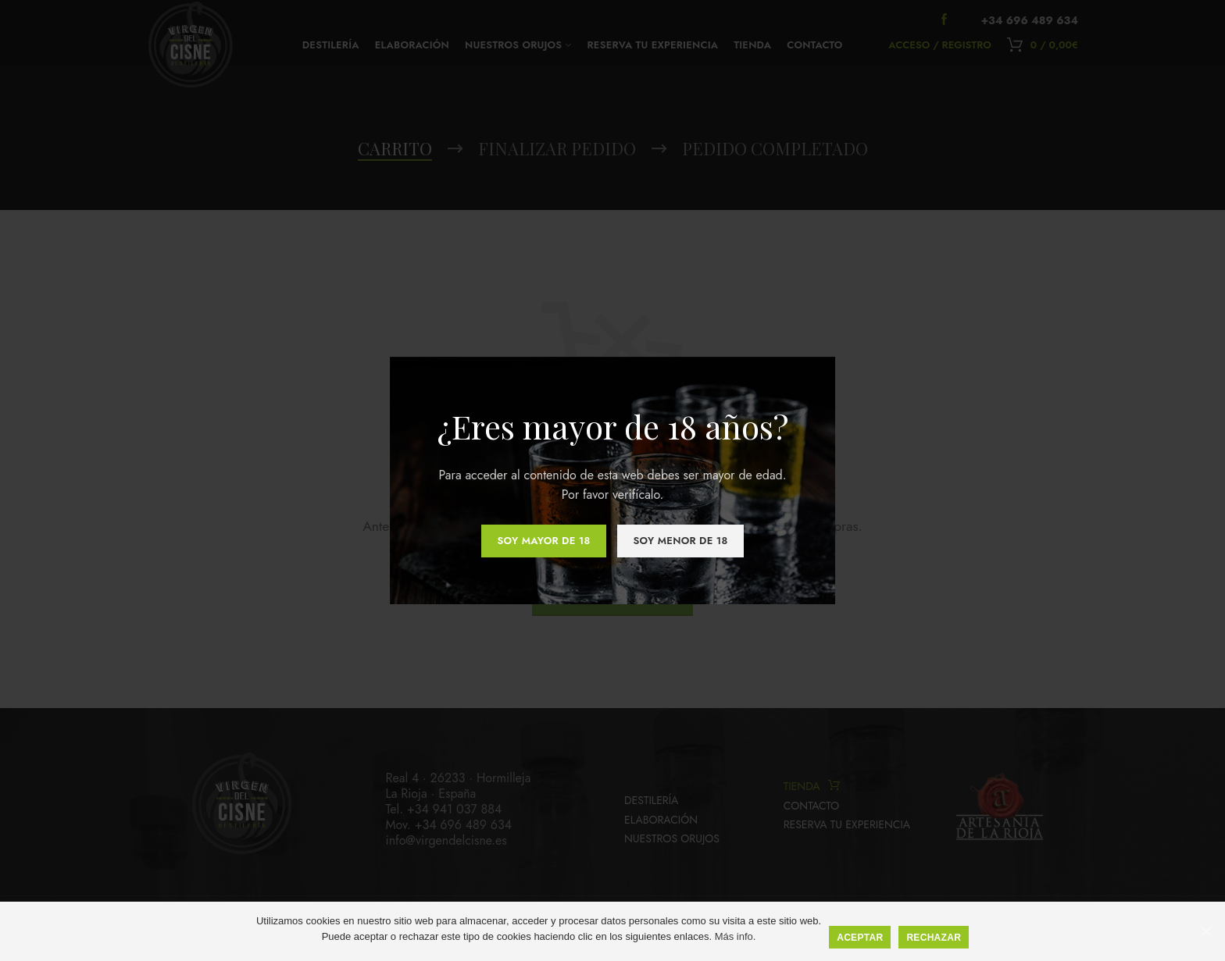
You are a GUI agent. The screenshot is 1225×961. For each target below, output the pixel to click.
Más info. (735, 936)
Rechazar (933, 937)
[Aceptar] (1205, 931)
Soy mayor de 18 (543, 540)
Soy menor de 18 (680, 540)
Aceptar (860, 937)
